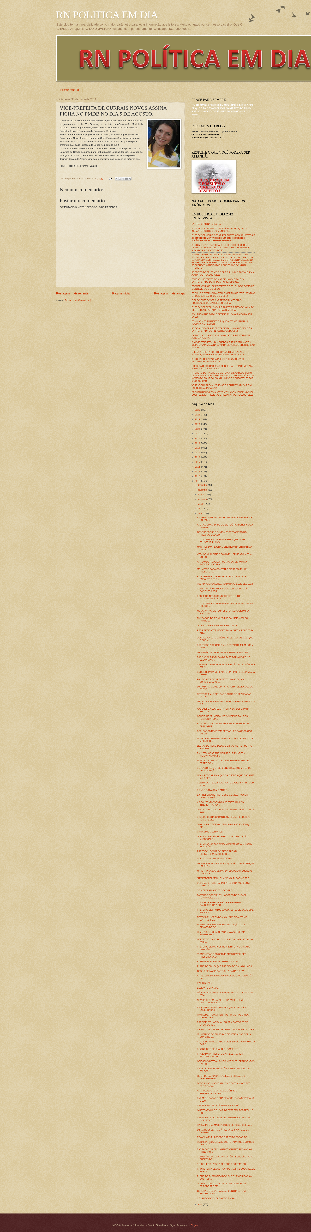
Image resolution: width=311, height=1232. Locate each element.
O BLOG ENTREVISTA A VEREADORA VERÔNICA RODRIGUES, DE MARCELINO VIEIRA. (217, 301)
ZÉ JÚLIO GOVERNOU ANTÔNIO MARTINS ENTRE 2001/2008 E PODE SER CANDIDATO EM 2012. (223, 294)
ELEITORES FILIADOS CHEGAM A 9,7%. (217, 961)
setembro (202, 499)
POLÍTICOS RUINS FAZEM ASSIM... (215, 858)
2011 (197, 481)
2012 (197, 476)
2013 (197, 471)
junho (201, 513)
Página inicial (69, 90)
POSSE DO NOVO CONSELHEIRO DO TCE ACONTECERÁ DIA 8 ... (219, 597)
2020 (197, 438)
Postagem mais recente (72, 293)
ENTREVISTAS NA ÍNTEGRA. (206, 224)
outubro (202, 494)
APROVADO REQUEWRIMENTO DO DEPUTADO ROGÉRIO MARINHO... (222, 563)
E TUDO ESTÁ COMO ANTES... (213, 790)
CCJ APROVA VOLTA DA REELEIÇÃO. (216, 1198)
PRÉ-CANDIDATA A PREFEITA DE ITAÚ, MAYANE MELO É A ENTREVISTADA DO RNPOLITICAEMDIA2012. (222, 329)
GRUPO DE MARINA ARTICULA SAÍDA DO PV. (220, 971)
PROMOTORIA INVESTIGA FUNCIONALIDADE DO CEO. (225, 1029)
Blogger (195, 1225)
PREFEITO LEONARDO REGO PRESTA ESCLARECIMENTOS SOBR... (217, 852)
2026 (197, 410)
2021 (197, 433)
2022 (197, 429)
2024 (197, 419)
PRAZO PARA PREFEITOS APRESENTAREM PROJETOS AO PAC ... (220, 1055)
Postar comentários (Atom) (78, 300)
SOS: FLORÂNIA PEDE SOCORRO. (215, 890)
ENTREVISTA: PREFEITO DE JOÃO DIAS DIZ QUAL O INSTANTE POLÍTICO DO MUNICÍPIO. (219, 229)
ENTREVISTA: (223, 238)
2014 (197, 467)
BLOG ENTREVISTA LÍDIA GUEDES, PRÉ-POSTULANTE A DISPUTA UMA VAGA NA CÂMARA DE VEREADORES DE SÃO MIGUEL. (223, 345)
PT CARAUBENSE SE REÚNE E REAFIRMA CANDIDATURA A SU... (219, 903)
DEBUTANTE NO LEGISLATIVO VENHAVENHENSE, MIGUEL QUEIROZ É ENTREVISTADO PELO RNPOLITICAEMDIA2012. (223, 393)
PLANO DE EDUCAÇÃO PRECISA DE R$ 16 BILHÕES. (224, 966)
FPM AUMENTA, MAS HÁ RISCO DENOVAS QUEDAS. (224, 1125)
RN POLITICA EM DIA (107, 14)
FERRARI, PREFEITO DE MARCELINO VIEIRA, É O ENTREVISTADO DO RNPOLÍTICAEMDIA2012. (218, 280)
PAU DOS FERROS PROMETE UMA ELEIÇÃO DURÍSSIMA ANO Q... (220, 680)
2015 (197, 462)
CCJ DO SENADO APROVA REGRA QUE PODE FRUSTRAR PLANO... (221, 540)
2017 (197, 452)
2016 (197, 457)
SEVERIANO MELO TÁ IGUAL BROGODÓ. (218, 1105)
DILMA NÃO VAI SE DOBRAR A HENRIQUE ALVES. (223, 652)
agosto (201, 504)
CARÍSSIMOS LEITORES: (210, 831)
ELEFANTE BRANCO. (208, 988)
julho (200, 508)
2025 (197, 414)
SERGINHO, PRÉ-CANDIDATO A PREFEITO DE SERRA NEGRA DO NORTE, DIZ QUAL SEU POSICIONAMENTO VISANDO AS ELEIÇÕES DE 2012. (220, 248)
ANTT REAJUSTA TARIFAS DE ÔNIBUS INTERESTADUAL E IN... (217, 1092)
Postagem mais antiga (169, 293)
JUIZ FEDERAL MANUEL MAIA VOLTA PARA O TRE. (223, 878)
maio (200, 1204)
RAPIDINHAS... (204, 983)
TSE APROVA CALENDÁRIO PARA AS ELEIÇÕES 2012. (225, 584)
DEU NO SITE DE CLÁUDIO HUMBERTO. (218, 1049)
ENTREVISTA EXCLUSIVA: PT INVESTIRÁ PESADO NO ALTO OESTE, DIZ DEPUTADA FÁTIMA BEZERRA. (223, 308)
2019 (197, 443)
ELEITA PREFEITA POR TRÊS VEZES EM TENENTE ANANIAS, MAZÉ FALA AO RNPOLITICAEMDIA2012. (218, 353)
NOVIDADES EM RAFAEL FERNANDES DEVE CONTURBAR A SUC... (220, 1001)
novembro (203, 489)
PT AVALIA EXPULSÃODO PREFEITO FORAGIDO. (222, 1137)
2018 (197, 447)
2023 (197, 424)
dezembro (203, 485)
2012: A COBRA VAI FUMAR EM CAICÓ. (217, 625)
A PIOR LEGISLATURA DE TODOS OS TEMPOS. (221, 1164)
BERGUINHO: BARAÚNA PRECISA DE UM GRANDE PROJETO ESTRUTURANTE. (218, 360)
